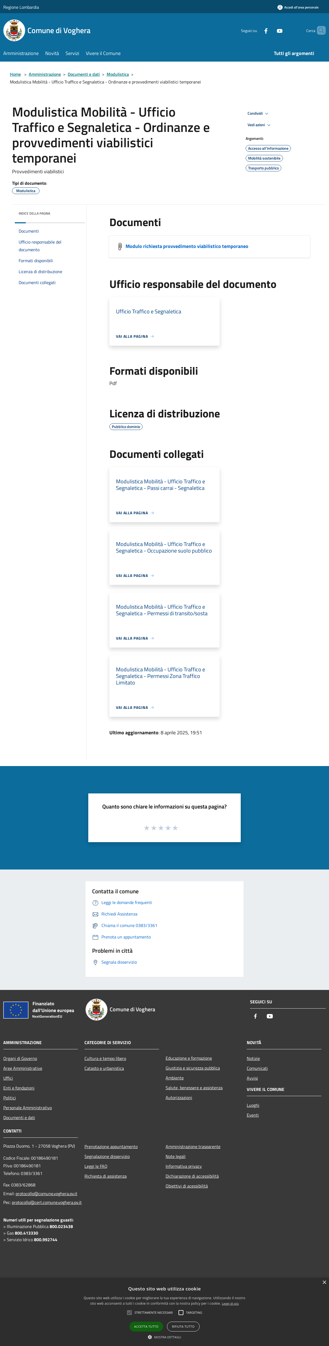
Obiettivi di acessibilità (187, 1186)
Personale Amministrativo (27, 1107)
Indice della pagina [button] (34, 213)
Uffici (8, 1078)
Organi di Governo (20, 1058)
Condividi (259, 113)
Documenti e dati (84, 74)
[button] (164, 1337)
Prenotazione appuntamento (111, 1146)
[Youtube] (270, 30)
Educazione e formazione (189, 1058)
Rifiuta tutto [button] (183, 1326)
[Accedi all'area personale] (298, 7)
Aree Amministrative (22, 1068)
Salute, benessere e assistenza (194, 1087)
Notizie (253, 1058)
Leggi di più (230, 1303)
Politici (9, 1097)
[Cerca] (319, 30)
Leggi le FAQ (95, 1166)
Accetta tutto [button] (146, 1326)
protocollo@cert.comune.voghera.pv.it (47, 1202)
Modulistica (118, 74)
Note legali (176, 1156)
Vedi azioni (260, 125)
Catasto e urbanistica (104, 1068)
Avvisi (252, 1078)
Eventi (253, 1115)
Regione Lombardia (21, 7)
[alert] (164, 1312)
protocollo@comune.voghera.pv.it (46, 1193)
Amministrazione (45, 74)
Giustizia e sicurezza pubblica (193, 1068)
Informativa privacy (184, 1166)
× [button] (324, 1283)
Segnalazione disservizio (107, 1156)
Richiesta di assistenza (105, 1176)
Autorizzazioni (179, 1097)
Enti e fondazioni (19, 1088)
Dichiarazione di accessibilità (192, 1176)
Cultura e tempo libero (105, 1058)
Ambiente (175, 1078)
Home (15, 74)
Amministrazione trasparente (193, 1146)
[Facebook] (256, 30)
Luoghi (253, 1105)
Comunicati (257, 1068)
